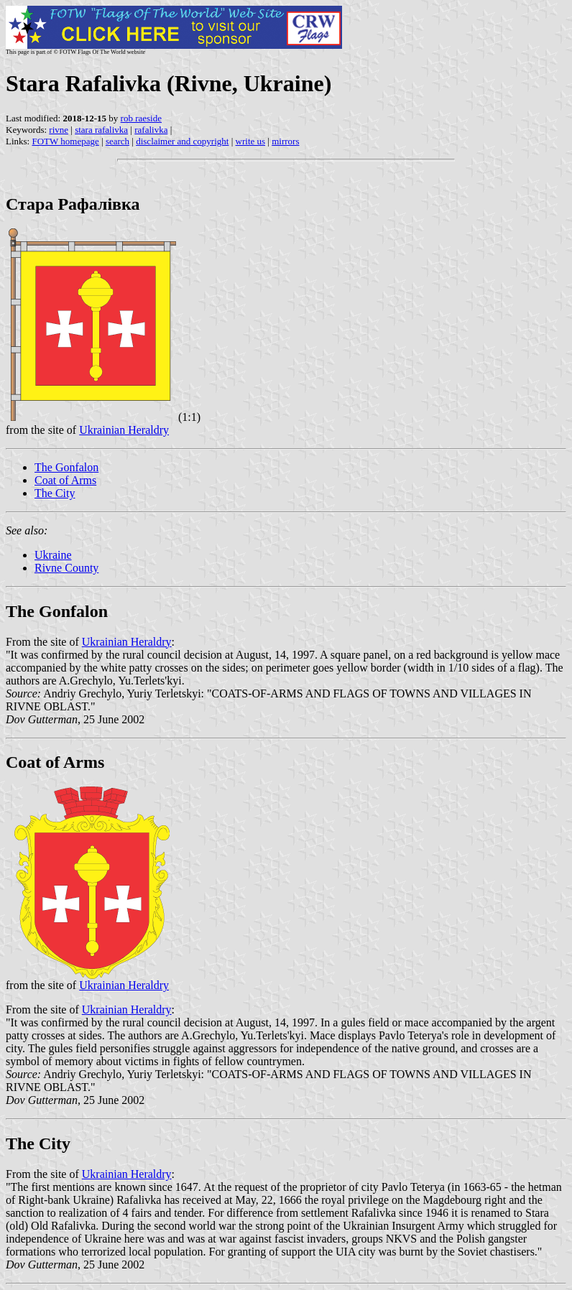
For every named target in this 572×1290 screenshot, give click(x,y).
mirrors (285, 141)
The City (54, 493)
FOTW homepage (65, 141)
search (117, 141)
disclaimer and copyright (182, 141)
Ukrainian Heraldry (124, 430)
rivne (58, 129)
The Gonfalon (66, 467)
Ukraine (53, 555)
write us (251, 141)
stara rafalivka (101, 129)
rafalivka (150, 129)
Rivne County (66, 568)
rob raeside (141, 118)
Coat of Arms (65, 480)
